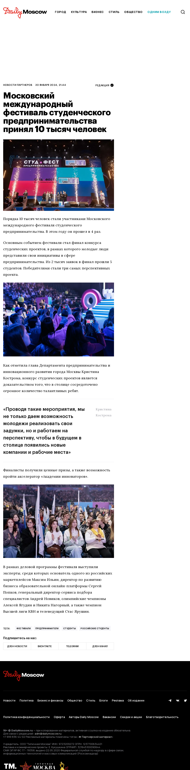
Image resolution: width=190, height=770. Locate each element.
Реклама (118, 698)
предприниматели (46, 628)
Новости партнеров (17, 84)
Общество (133, 12)
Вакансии (109, 710)
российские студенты (95, 628)
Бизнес (98, 12)
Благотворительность (162, 710)
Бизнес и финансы (50, 698)
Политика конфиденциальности (26, 710)
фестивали (24, 628)
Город (60, 12)
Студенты (69, 628)
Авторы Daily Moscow (84, 710)
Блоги (103, 698)
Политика (26, 698)
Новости (9, 698)
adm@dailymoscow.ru (48, 724)
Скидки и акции (131, 710)
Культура (79, 12)
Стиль (114, 12)
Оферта (59, 710)
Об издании (136, 698)
